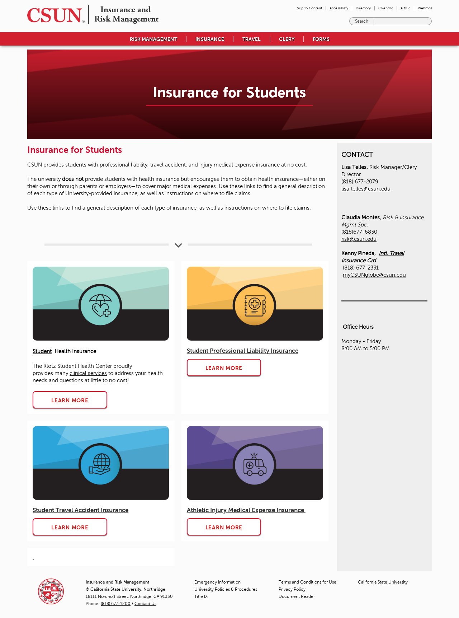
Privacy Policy (292, 589)
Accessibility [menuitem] (339, 8)
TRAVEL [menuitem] (251, 39)
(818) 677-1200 (116, 603)
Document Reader (297, 596)
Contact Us (145, 603)
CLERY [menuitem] (286, 39)
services (96, 373)
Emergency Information (217, 582)
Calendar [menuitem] (385, 8)
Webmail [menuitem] (425, 8)
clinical (78, 373)
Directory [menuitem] (363, 8)
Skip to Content (309, 8)
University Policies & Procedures (225, 589)
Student (42, 351)
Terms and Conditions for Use (307, 582)
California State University (383, 582)
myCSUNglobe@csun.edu (374, 275)
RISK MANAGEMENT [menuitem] (153, 39)
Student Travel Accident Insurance (80, 510)
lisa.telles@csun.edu (366, 189)
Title (201, 596)
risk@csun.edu (359, 239)
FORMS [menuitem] (321, 39)
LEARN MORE (70, 400)
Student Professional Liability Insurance (242, 350)
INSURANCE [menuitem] (209, 39)
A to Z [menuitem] (405, 8)
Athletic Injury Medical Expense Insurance (246, 510)
